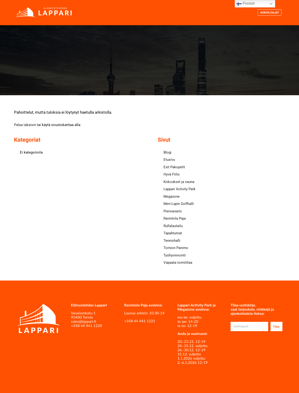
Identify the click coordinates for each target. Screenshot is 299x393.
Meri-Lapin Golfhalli (179, 204)
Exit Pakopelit (174, 167)
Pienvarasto (173, 211)
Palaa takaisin (25, 125)
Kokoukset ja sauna (179, 182)
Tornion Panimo (176, 248)
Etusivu (169, 160)
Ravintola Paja (175, 218)
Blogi (167, 152)
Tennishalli (172, 241)
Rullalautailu (173, 226)
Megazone (172, 196)
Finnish (245, 4)
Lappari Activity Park (180, 189)
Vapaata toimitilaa (178, 262)
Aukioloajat (269, 12)
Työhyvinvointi (175, 255)
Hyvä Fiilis (172, 174)
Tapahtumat (173, 233)
